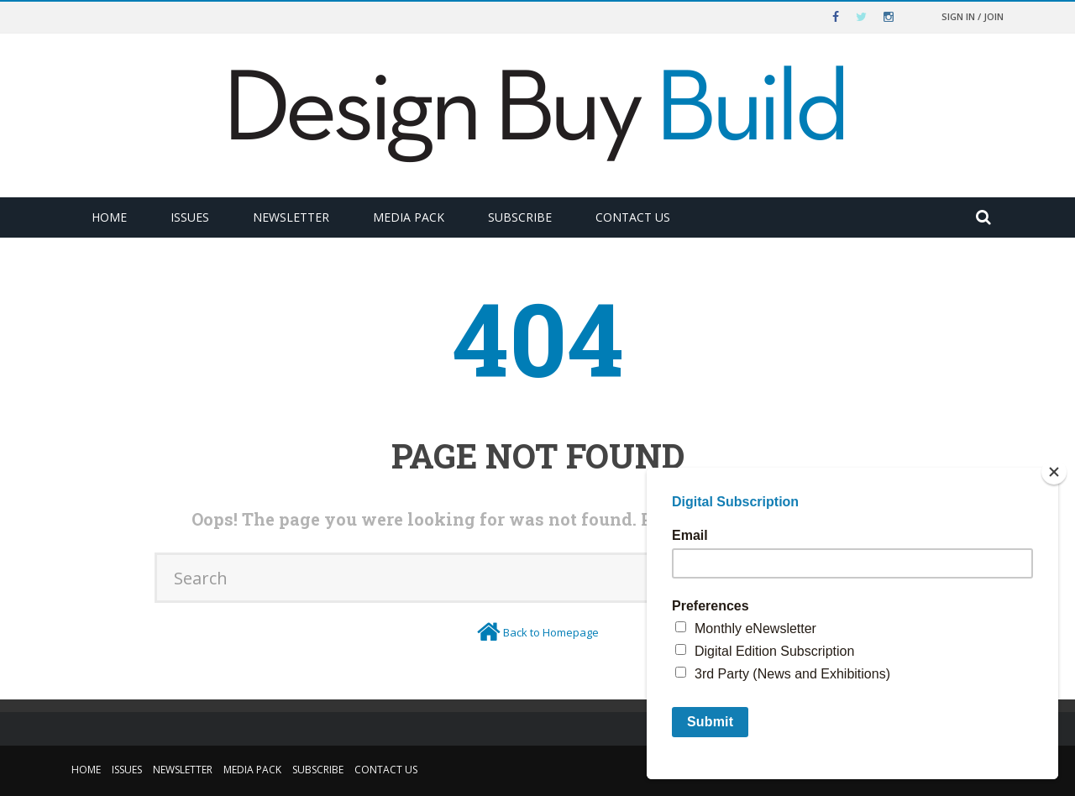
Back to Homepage (551, 632)
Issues (189, 217)
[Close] (1054, 471)
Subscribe (520, 217)
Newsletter (291, 217)
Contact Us (632, 217)
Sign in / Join (972, 16)
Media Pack (408, 217)
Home (109, 217)
